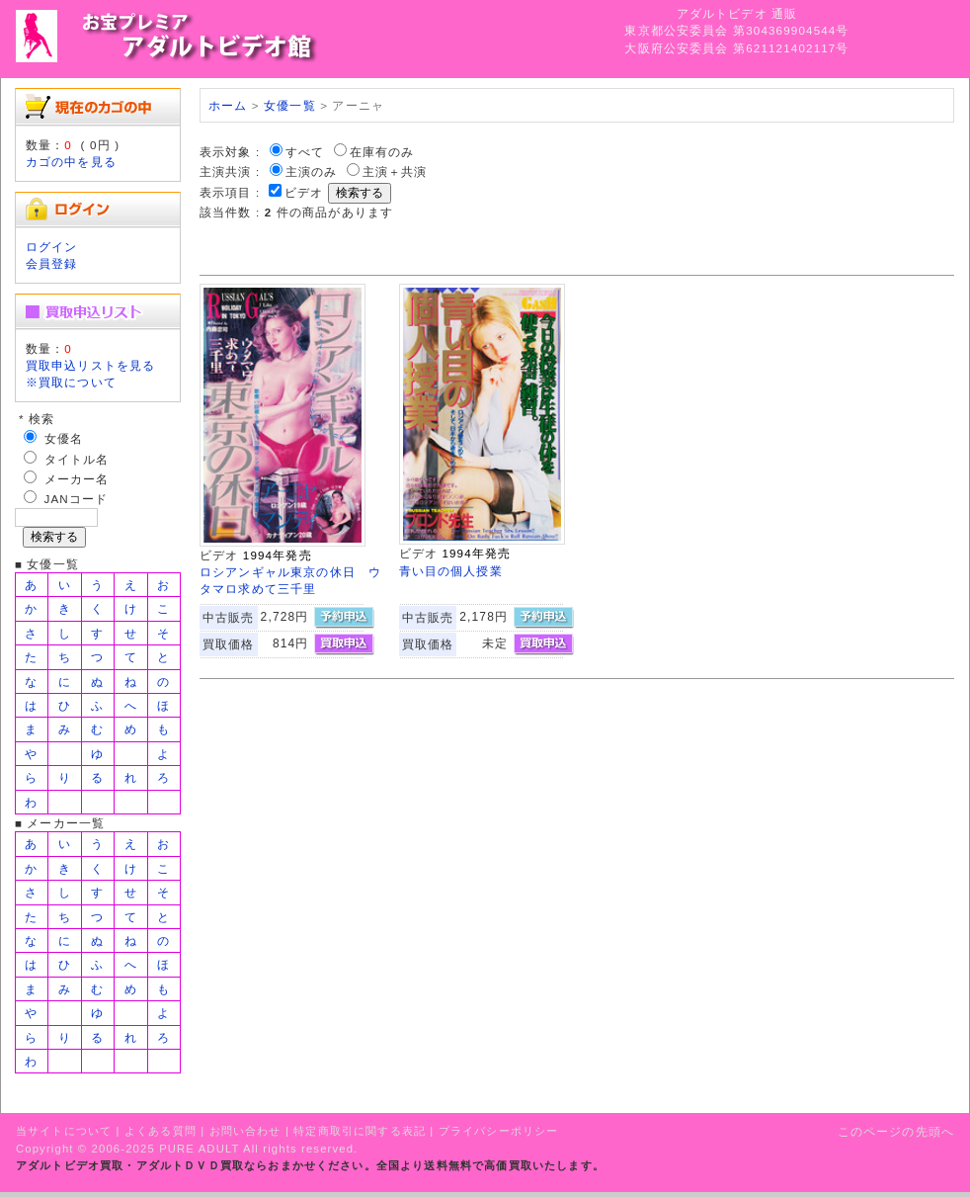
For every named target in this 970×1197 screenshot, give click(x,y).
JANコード (76, 498)
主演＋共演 (395, 171)
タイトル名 (77, 459)
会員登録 (52, 263)
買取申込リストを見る (91, 365)
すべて (304, 151)
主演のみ (311, 171)
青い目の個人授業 (451, 570)
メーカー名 (77, 478)
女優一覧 (290, 105)
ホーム (227, 105)
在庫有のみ (382, 151)
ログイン (52, 246)
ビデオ (303, 192)
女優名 (63, 438)
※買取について (71, 382)
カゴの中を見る (71, 161)
